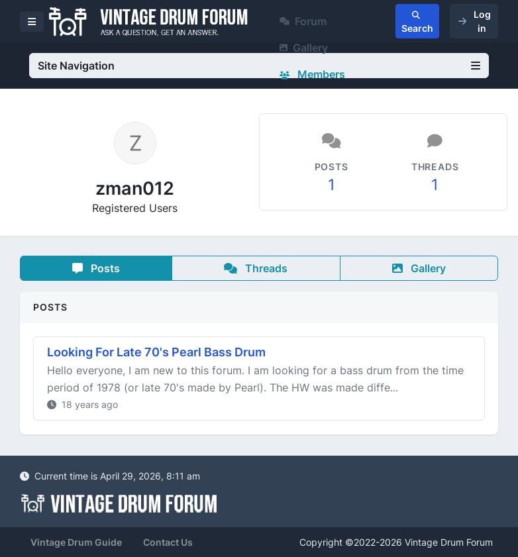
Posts (96, 268)
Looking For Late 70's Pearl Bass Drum (156, 352)
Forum (303, 21)
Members (312, 74)
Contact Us (168, 542)
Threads (255, 268)
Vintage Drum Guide (76, 542)
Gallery (304, 47)
